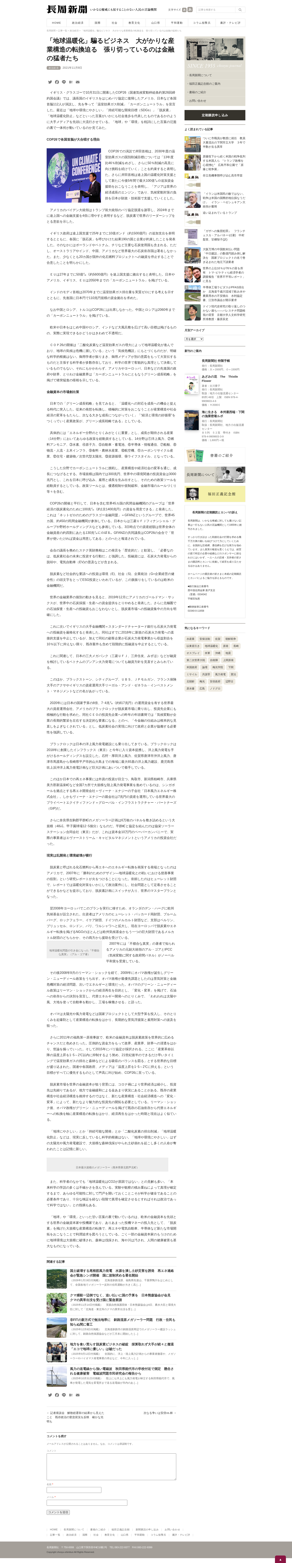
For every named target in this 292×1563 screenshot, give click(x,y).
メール (51, 1502)
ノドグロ (215, 688)
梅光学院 (218, 667)
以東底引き (193, 645)
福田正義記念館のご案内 (204, 83)
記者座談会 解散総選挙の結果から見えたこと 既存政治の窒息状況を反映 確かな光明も (75, 1417)
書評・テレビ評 (230, 22)
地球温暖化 (211, 645)
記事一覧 (55, 1539)
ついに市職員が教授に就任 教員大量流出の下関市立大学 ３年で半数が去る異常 (224, 142)
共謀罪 (206, 674)
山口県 (155, 22)
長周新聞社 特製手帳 (216, 360)
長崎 (236, 645)
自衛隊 (214, 660)
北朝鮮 (190, 681)
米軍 (207, 653)
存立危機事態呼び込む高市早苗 (223, 175)
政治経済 (78, 22)
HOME (56, 22)
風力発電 (220, 674)
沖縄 (217, 653)
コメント (51, 1450)
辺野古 (229, 681)
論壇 (204, 667)
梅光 (202, 681)
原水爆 (190, 688)
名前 (50, 1489)
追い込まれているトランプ (220, 212)
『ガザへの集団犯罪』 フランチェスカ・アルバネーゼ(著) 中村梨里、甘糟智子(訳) (224, 235)
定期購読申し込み (215, 115)
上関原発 (228, 660)
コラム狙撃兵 (202, 22)
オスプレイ (193, 653)
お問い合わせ (197, 100)
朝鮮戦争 (230, 638)
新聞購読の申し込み (147, 1534)
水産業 (190, 638)
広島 (202, 688)
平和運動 (177, 22)
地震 (228, 653)
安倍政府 (215, 681)
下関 (230, 667)
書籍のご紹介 (197, 92)
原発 (225, 645)
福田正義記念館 (121, 1534)
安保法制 (205, 638)
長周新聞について (200, 75)
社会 (115, 22)
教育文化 (134, 22)
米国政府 (192, 667)
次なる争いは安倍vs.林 (160, 1412)
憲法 (233, 674)
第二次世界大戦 (196, 660)
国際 (98, 22)
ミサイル (192, 674)
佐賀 (217, 638)
